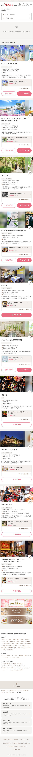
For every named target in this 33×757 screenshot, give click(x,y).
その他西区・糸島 (12, 647)
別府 (4, 649)
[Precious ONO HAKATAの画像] (16, 53)
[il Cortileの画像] (16, 274)
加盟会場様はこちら (18, 743)
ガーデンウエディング (6, 665)
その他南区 (29, 643)
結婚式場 (25, 690)
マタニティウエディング (22, 668)
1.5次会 (20, 663)
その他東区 (28, 647)
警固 (18, 639)
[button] (16, 705)
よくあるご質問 (16, 749)
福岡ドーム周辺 (13, 645)
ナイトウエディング (18, 665)
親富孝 (26, 639)
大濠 (2, 641)
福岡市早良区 (25, 645)
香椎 (19, 647)
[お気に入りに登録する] (30, 61)
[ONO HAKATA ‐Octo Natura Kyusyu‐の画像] (16, 220)
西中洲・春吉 (27, 641)
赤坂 (10, 639)
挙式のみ (13, 668)
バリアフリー (4, 670)
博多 (18, 641)
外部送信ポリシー (7, 743)
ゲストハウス (16, 657)
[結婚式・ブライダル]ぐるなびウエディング (11, 690)
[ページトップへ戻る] (16, 685)
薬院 (22, 639)
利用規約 (10, 739)
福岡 (2, 692)
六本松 (6, 641)
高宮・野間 (11, 643)
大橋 (17, 643)
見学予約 (9, 94)
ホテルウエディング (6, 657)
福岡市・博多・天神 (9, 692)
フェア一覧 (24, 94)
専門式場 (21, 655)
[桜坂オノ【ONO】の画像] (16, 494)
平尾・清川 (22, 643)
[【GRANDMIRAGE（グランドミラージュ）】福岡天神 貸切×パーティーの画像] (16, 549)
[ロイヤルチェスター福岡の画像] (16, 439)
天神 (2, 639)
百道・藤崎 (5, 645)
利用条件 (16, 739)
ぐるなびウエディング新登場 (16, 670)
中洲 (22, 641)
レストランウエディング (7, 655)
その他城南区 (10, 649)
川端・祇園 (5, 643)
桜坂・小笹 (12, 641)
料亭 (16, 655)
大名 (6, 639)
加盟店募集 (27, 743)
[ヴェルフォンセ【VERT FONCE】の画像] (16, 329)
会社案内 (5, 739)
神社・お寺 (27, 655)
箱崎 (22, 647)
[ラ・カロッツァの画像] (16, 165)
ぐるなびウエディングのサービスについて (16, 746)
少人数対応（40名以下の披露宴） (8, 663)
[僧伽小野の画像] (16, 384)
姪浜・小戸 (3, 647)
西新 (19, 645)
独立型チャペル (5, 668)
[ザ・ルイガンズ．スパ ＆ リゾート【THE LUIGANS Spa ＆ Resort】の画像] (16, 108)
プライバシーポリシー (25, 739)
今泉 (14, 639)
